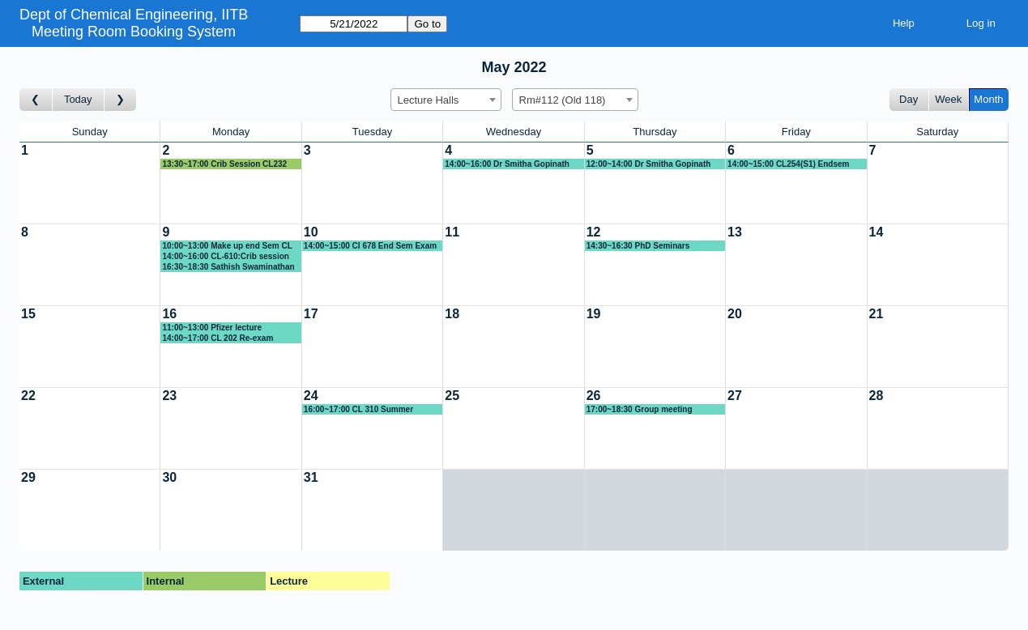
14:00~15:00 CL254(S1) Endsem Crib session (788, 164)
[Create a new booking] (89, 183)
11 (452, 232)
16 (169, 314)
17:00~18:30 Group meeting (640, 409)
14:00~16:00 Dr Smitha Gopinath (507, 164)
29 (28, 477)
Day (908, 99)
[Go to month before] (36, 100)
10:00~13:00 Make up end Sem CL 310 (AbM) (227, 246)
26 (594, 395)
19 (594, 314)
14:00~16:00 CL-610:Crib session (225, 256)
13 (734, 232)
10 (311, 232)
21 (876, 314)
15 (28, 314)
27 (734, 395)
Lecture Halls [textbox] (428, 100)
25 (452, 395)
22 (28, 395)
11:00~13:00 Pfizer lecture (212, 327)
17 (311, 314)
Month (988, 99)
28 (876, 395)
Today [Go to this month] (78, 99)
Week (948, 99)
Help (904, 23)
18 (452, 314)
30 (169, 477)
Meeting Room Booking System (134, 31)
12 (594, 232)
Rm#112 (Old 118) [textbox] (562, 100)
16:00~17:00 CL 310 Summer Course (358, 410)
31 (311, 477)
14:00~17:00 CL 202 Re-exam (217, 338)
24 (311, 395)
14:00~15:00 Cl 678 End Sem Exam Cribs (370, 246)
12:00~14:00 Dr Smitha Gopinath (649, 164)
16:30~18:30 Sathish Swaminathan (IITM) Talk (228, 267)
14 (876, 232)
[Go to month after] (121, 100)
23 (169, 395)
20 (734, 314)
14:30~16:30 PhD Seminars (638, 245)
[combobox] (445, 99)
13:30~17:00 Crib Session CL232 (224, 164)
